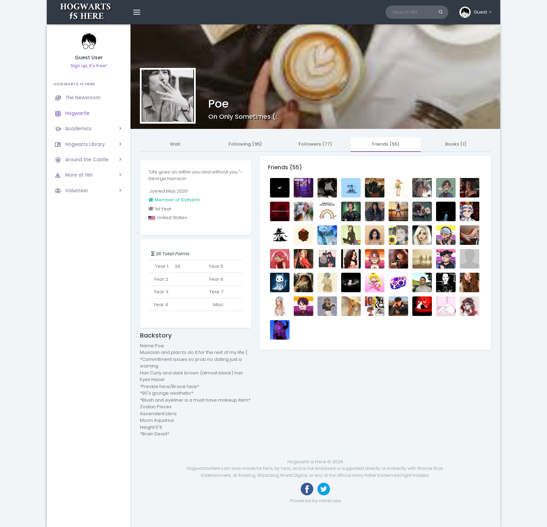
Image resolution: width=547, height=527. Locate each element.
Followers (315, 144)
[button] (476, 12)
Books (455, 144)
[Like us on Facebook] (307, 489)
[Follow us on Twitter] (323, 489)
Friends (385, 144)
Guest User (89, 57)
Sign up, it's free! (88, 65)
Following (245, 144)
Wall (175, 144)
